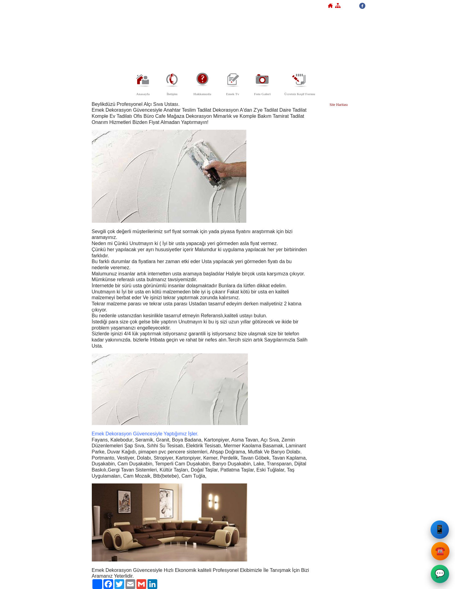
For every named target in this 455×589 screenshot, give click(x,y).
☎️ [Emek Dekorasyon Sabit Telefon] (440, 552)
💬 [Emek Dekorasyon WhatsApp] (439, 574)
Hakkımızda (202, 94)
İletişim (171, 94)
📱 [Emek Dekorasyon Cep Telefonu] (441, 530)
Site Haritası (339, 105)
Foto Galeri (262, 94)
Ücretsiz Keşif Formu (299, 94)
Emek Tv (232, 94)
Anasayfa (143, 94)
